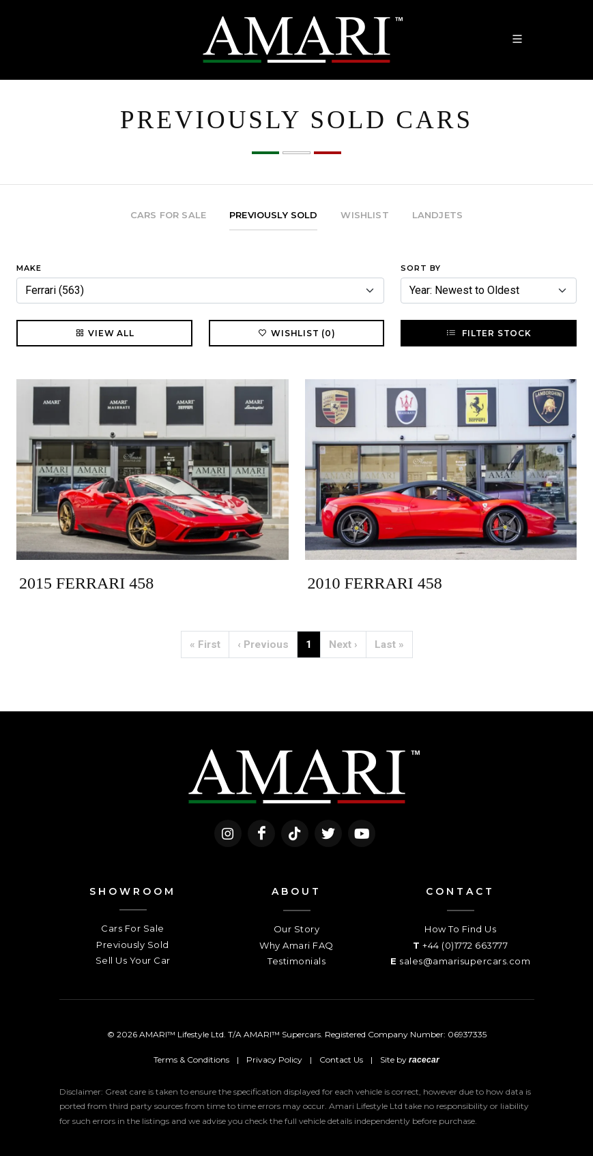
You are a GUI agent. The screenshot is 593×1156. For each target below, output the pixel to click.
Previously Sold (132, 944)
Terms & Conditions (191, 1059)
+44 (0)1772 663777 (465, 945)
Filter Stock (488, 333)
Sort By (421, 268)
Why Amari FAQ (296, 945)
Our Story (297, 928)
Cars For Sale (132, 928)
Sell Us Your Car (133, 960)
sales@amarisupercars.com (464, 960)
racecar (424, 1060)
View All (104, 333)
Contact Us (341, 1059)
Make (29, 268)
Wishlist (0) (296, 333)
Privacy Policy (274, 1059)
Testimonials (296, 960)
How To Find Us (460, 928)
